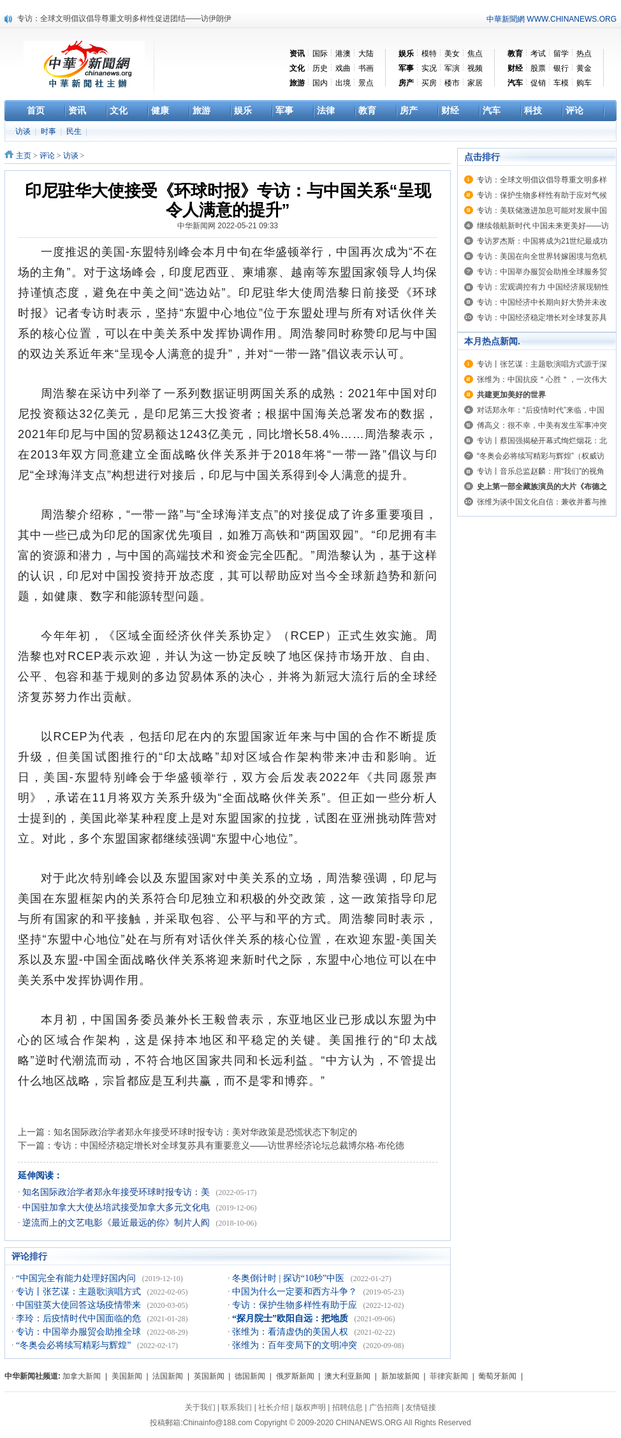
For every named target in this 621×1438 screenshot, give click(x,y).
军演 (452, 68)
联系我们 (236, 1407)
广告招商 (384, 1407)
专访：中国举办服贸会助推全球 (79, 1332)
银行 (561, 68)
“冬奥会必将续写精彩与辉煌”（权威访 (540, 455)
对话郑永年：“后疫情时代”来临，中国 (540, 410)
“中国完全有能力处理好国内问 (77, 1278)
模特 (429, 53)
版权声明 (310, 1407)
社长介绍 (273, 1407)
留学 (561, 53)
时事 (49, 131)
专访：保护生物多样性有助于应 (296, 1305)
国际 (320, 53)
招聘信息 (347, 1407)
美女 (452, 53)
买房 (429, 82)
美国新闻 (127, 1376)
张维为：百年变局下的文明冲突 (296, 1345)
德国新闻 (250, 1376)
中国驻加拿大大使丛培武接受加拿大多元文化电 (117, 1207)
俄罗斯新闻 (295, 1376)
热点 (584, 53)
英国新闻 (209, 1376)
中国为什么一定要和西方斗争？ (296, 1291)
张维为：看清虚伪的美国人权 (291, 1332)
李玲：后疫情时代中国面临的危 (79, 1318)
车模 (561, 82)
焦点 (475, 53)
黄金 (584, 68)
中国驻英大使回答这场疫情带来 (79, 1305)
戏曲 (343, 68)
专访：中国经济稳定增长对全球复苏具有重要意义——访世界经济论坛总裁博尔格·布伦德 (229, 1145)
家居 (475, 82)
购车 (584, 82)
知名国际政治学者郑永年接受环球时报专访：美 (117, 1192)
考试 (538, 53)
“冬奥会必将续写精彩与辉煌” (74, 1345)
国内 (320, 82)
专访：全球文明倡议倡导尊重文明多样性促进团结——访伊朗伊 (124, 18)
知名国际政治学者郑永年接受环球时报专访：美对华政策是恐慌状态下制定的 (205, 1132)
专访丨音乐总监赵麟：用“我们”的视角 (540, 471)
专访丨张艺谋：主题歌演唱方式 (79, 1291)
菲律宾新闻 (449, 1376)
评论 (47, 155)
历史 (320, 68)
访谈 (24, 131)
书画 (366, 68)
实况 (429, 68)
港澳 (343, 53)
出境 (343, 82)
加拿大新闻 (81, 1376)
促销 (538, 82)
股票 (538, 68)
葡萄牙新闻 (497, 1376)
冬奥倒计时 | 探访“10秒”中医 (289, 1278)
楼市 (452, 82)
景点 (366, 82)
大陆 (366, 53)
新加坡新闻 (400, 1376)
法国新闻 (167, 1376)
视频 (475, 68)
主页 (23, 155)
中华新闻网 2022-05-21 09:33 (227, 225)
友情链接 (420, 1407)
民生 (75, 131)
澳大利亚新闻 (347, 1376)
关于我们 (200, 1407)
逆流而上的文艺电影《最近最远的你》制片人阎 (117, 1223)
